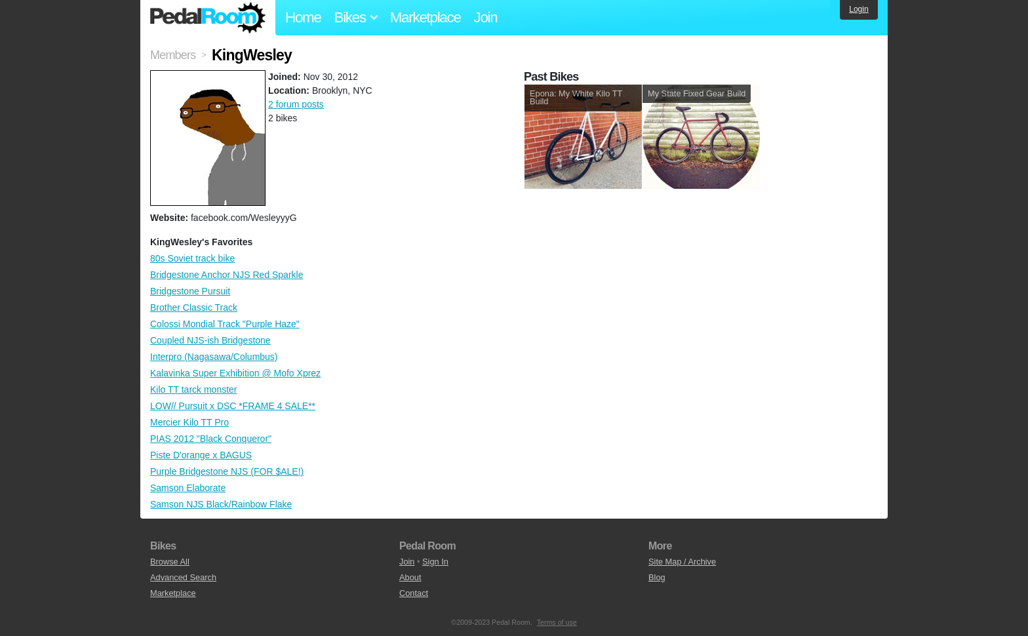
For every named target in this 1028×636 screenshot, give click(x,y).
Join (486, 17)
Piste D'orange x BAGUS (201, 455)
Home (303, 17)
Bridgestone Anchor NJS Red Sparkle (226, 274)
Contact (413, 593)
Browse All (169, 561)
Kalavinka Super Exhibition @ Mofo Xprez (235, 373)
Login (858, 9)
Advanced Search (183, 577)
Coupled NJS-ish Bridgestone (210, 340)
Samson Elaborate (188, 488)
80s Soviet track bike (192, 258)
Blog (656, 577)
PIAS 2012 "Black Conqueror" (210, 438)
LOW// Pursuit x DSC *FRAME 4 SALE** (232, 406)
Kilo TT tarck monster (193, 389)
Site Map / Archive (682, 561)
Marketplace (425, 17)
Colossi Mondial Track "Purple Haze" (225, 324)
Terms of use (557, 622)
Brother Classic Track (193, 307)
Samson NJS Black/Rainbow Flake (221, 504)
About (410, 577)
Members (172, 55)
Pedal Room (208, 17)
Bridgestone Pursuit (190, 291)
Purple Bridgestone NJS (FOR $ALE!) (227, 471)
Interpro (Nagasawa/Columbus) (214, 356)
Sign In (435, 561)
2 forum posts (296, 104)
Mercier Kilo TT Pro (189, 422)
